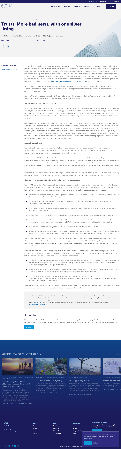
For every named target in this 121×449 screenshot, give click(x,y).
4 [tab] (119, 359)
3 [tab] (117, 359)
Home (2, 19)
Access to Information (65, 446)
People (67, 6)
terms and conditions (36, 302)
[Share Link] (3, 47)
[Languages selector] (115, 1)
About (86, 6)
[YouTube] (15, 446)
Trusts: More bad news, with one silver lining (24, 19)
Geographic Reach (78, 431)
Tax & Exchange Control (9, 69)
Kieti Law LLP (93, 1)
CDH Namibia (103, 1)
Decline (95, 443)
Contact (35, 433)
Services (75, 428)
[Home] (6, 6)
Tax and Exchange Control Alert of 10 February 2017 (68, 81)
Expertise (55, 6)
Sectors (75, 426)
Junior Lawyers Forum (59, 436)
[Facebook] (2, 446)
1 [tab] (114, 359)
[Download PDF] (8, 47)
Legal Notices (75, 446)
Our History (56, 428)
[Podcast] (18, 446)
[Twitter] (5, 446)
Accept (88, 443)
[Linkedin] (12, 446)
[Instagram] (8, 446)
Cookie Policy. (88, 438)
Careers (98, 6)
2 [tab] (115, 359)
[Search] (118, 6)
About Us (55, 426)
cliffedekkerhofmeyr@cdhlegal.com (38, 304)
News (76, 6)
